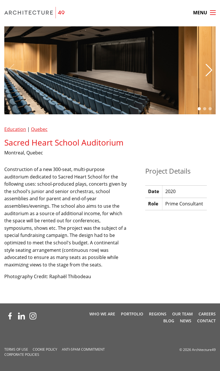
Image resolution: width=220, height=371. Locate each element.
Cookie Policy (45, 349)
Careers (207, 314)
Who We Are (102, 314)
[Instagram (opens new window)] (33, 316)
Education (15, 129)
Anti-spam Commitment (83, 349)
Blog (168, 320)
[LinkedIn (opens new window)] (21, 316)
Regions (157, 314)
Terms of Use (16, 349)
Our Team (182, 314)
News (185, 320)
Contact (206, 320)
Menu (200, 12)
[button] (209, 70)
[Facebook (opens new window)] (10, 316)
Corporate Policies (21, 354)
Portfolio (132, 314)
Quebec (39, 129)
